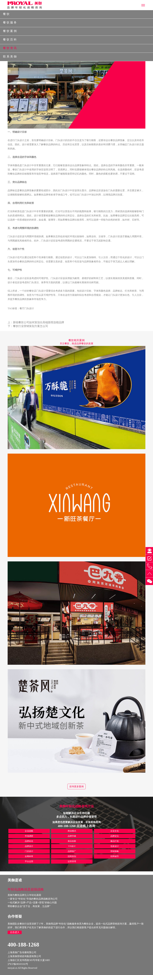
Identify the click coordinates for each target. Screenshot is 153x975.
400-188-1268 (23, 945)
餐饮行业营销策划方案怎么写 (30, 326)
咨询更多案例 (76, 786)
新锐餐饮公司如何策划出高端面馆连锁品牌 (38, 322)
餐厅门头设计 (27, 308)
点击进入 (14, 932)
